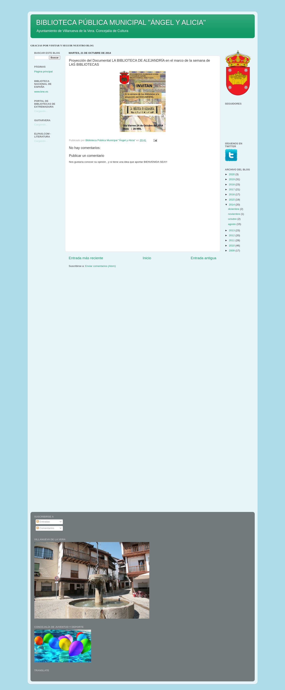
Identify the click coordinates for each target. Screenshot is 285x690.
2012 (232, 235)
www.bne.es (41, 91)
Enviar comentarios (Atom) (100, 266)
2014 (232, 204)
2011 (232, 240)
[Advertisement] (49, 206)
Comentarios (45, 528)
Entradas (43, 521)
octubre (232, 218)
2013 (232, 230)
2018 (232, 184)
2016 (232, 194)
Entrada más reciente (86, 258)
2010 (232, 245)
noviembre (234, 214)
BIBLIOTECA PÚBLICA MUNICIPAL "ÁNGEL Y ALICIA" (121, 22)
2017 (232, 189)
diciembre (234, 209)
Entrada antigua (203, 258)
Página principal (43, 71)
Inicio (147, 258)
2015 (232, 199)
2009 (232, 250)
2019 (232, 179)
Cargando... (41, 111)
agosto (232, 224)
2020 (232, 174)
